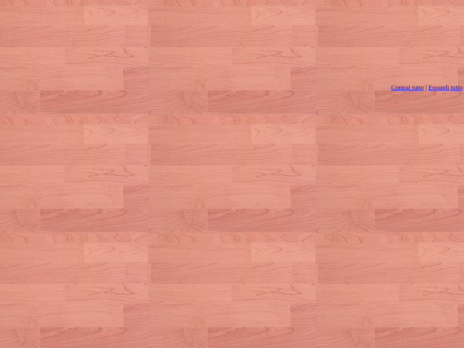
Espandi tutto (445, 87)
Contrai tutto (407, 87)
